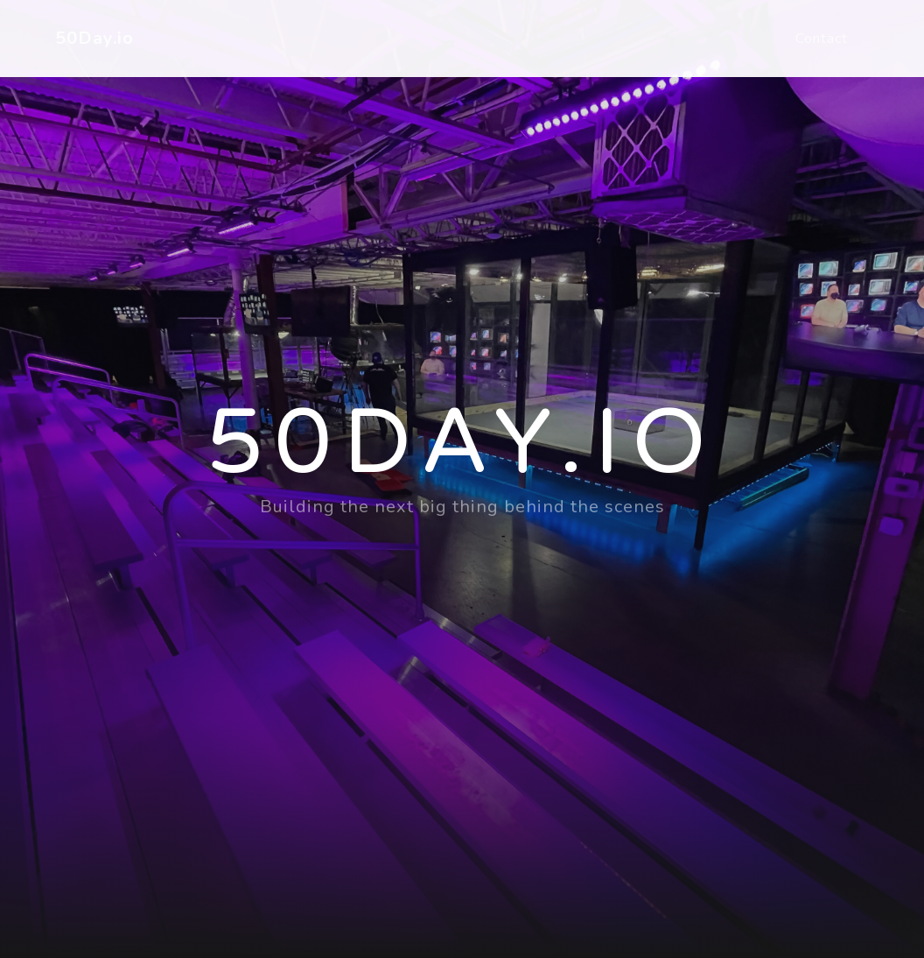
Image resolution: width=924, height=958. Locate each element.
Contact (821, 38)
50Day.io (94, 38)
